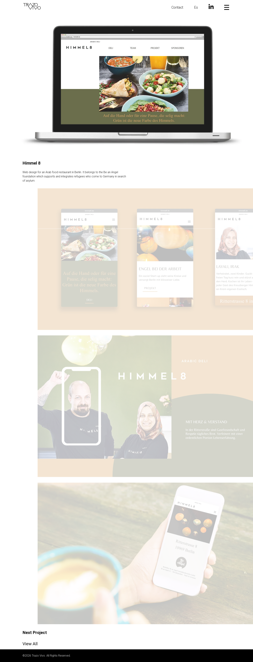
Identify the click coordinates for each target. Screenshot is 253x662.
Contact (177, 7)
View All (30, 647)
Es (196, 7)
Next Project (34, 636)
